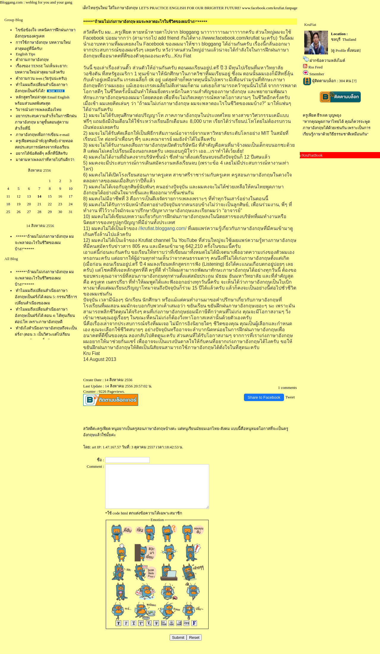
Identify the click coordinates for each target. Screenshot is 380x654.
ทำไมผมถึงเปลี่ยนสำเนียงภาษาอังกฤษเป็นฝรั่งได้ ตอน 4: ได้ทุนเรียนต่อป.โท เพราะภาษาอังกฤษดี (45, 315)
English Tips (25, 54)
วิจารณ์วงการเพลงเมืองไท (39, 109)
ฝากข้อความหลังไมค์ (327, 60)
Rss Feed (315, 67)
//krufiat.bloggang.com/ (162, 228)
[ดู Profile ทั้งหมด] (346, 50)
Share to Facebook (264, 397)
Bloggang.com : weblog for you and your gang (36, 2)
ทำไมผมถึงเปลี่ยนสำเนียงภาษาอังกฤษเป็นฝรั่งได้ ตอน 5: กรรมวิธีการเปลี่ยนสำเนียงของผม (46, 296)
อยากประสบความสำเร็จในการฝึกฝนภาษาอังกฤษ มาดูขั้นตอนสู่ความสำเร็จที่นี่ (46, 122)
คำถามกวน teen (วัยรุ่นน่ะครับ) (41, 78)
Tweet (290, 397)
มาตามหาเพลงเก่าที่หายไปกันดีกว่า (45, 159)
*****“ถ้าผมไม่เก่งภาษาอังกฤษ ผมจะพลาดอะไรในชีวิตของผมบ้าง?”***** (44, 242)
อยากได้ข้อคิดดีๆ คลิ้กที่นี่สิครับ (41, 153)
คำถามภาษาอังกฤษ (32, 59)
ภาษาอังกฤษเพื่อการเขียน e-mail (42, 134)
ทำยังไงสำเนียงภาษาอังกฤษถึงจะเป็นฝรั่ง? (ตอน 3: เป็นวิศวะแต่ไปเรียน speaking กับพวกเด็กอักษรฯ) (46, 334)
